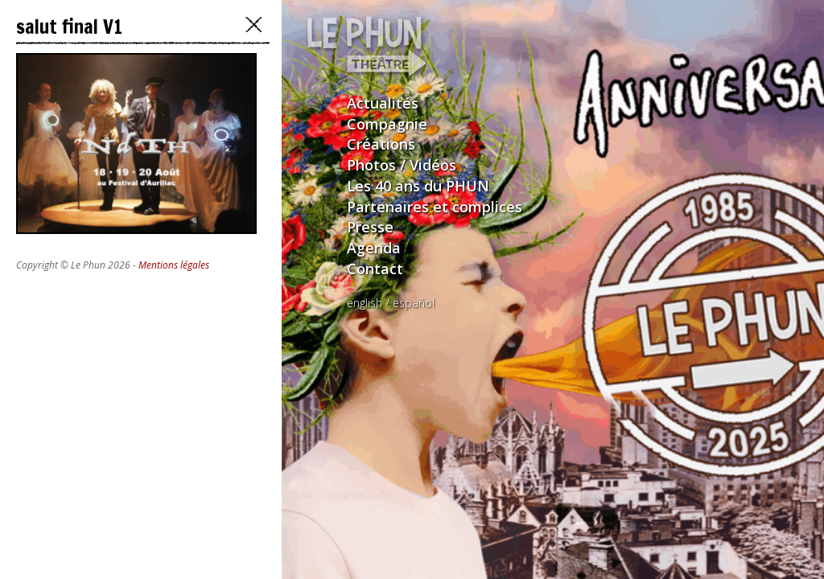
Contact (375, 268)
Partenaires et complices (434, 206)
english (364, 302)
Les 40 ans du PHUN (418, 185)
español (414, 302)
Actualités (382, 103)
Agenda (374, 247)
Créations (381, 144)
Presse (370, 226)
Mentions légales (173, 265)
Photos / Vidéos (401, 165)
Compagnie (387, 123)
